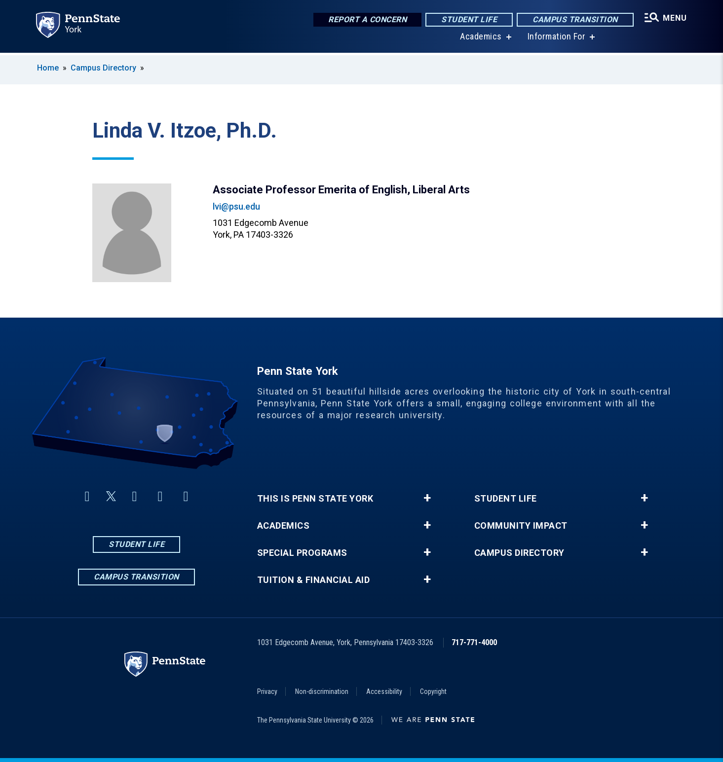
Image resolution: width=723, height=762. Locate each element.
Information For (556, 39)
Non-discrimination (321, 691)
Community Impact (521, 526)
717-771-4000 (474, 642)
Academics (480, 39)
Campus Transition (574, 19)
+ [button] (427, 498)
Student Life (468, 19)
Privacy (267, 691)
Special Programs (302, 553)
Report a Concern (366, 19)
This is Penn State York (315, 499)
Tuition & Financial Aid (313, 580)
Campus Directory (103, 68)
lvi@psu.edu (236, 206)
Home (48, 68)
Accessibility (384, 691)
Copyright (433, 691)
